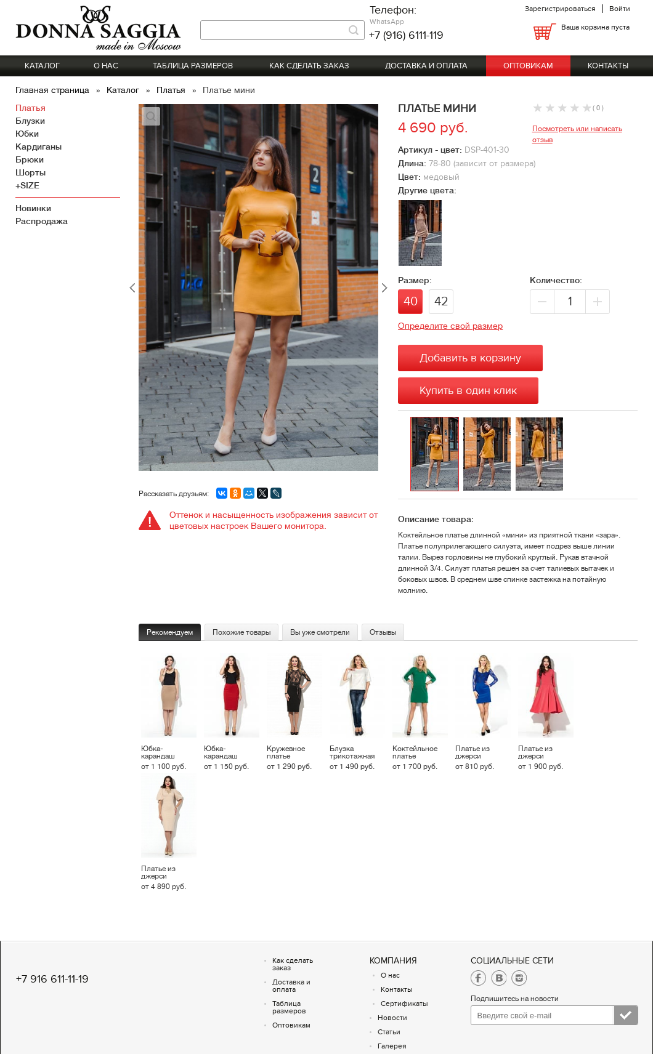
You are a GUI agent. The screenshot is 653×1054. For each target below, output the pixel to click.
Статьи (389, 1032)
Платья (172, 90)
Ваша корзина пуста (595, 27)
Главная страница (53, 90)
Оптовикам (528, 66)
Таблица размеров (193, 66)
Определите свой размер (450, 326)
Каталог (42, 66)
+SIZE (27, 185)
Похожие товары (241, 632)
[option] (436, 455)
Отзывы (383, 632)
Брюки (29, 159)
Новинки (33, 208)
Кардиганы (38, 146)
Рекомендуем (170, 632)
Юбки (27, 133)
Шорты (30, 172)
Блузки (30, 120)
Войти (619, 8)
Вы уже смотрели (320, 632)
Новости (392, 1017)
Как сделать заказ (309, 66)
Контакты (608, 66)
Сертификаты (404, 1003)
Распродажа (41, 221)
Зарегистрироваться (560, 8)
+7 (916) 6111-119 (406, 35)
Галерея (392, 1046)
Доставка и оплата (426, 66)
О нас (106, 66)
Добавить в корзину (470, 358)
